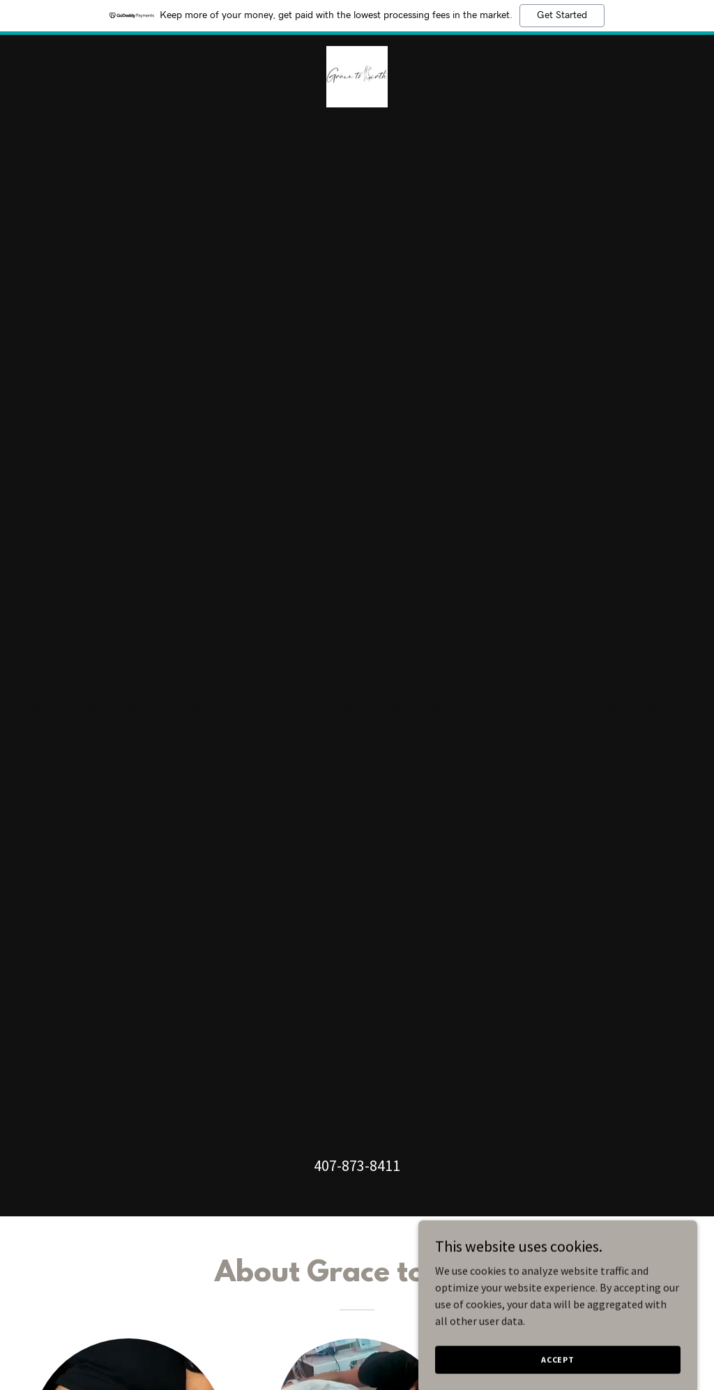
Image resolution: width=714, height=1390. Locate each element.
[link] (357, 75)
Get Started (562, 15)
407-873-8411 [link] (357, 1165)
